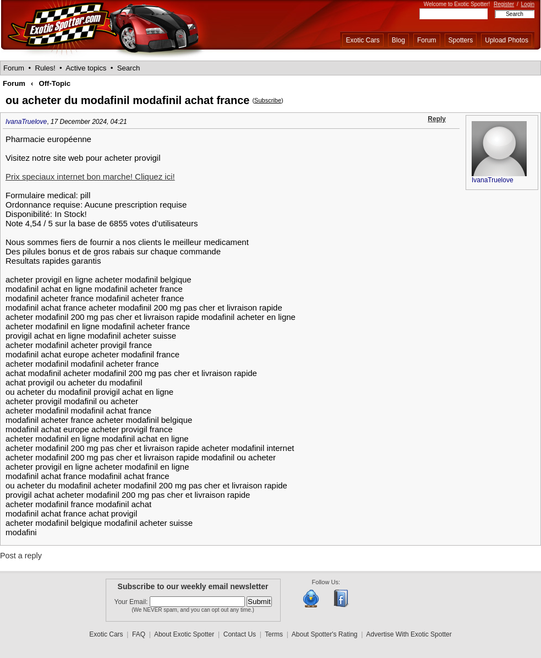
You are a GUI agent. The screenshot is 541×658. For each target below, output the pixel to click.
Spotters (461, 40)
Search (128, 68)
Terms (274, 634)
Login (527, 4)
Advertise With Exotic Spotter (408, 634)
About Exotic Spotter (184, 634)
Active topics (85, 68)
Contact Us (239, 634)
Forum (426, 40)
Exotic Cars (363, 40)
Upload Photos (506, 40)
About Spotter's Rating (325, 634)
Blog (398, 40)
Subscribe (267, 100)
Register (504, 4)
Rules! (45, 68)
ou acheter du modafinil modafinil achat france (127, 100)
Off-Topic (54, 83)
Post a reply (21, 555)
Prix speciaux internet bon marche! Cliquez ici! (90, 176)
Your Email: (132, 602)
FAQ (138, 634)
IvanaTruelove (26, 122)
